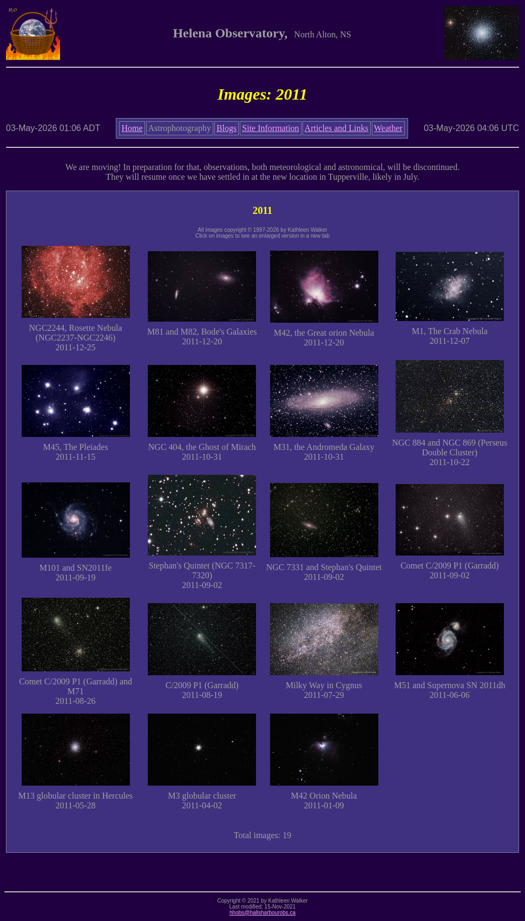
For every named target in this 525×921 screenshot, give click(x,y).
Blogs (226, 128)
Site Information (270, 128)
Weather (388, 128)
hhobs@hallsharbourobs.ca (262, 913)
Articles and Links (337, 128)
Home (131, 128)
